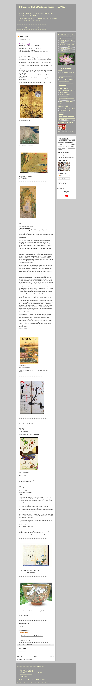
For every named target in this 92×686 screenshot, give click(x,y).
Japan (60, 144)
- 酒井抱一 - (21, 626)
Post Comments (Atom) (28, 659)
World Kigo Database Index (26, 670)
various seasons (71, 148)
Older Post (51, 656)
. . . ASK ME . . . (62, 85)
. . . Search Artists (63, 42)
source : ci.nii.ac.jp (23, 328)
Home (35, 656)
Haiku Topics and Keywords (26, 671)
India (74, 142)
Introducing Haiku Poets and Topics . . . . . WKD (42, 7)
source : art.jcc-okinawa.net (25, 481)
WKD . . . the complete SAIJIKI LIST (67, 90)
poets (52, 644)
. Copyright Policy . (61, 188)
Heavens (66, 142)
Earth (62, 142)
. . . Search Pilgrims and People (66, 40)
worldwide (60, 149)
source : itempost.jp (23, 615)
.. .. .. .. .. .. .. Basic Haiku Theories (67, 108)
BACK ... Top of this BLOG (26, 669)
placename (65, 146)
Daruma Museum (24, 676)
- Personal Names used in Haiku (66, 44)
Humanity (70, 142)
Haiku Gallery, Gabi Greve (26, 674)
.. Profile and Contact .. (62, 183)
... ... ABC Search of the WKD (65, 50)
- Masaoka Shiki (62, 140)
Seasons (59, 148)
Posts (60, 175)
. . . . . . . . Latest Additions (65, 46)
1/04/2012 (29, 644)
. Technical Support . (61, 182)
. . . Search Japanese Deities (65, 48)
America (59, 142)
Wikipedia (61, 114)
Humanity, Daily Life (63, 92)
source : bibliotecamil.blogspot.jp (26, 526)
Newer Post (19, 656)
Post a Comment (22, 651)
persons (73, 144)
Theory (64, 148)
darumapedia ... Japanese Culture (66, 116)
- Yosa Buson (71, 140)
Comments (62, 178)
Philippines (60, 146)
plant (69, 146)
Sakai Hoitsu (24, 36)
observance (67, 144)
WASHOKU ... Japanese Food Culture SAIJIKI (31, 672)
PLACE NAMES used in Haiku (66, 83)
